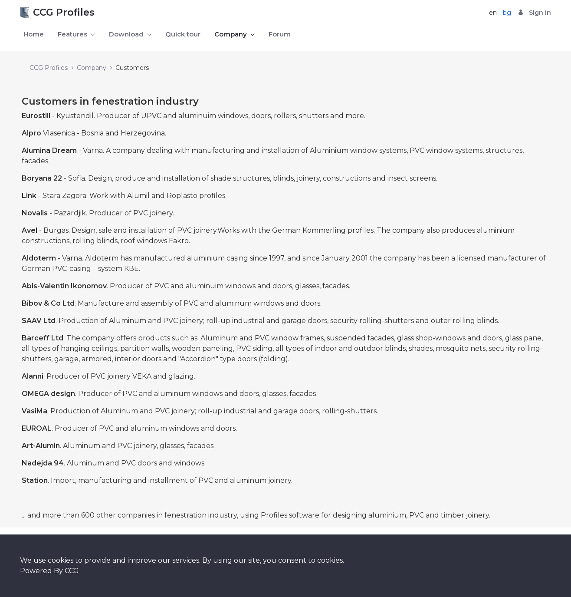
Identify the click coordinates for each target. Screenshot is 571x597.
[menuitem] (33, 34)
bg (507, 12)
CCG (72, 571)
